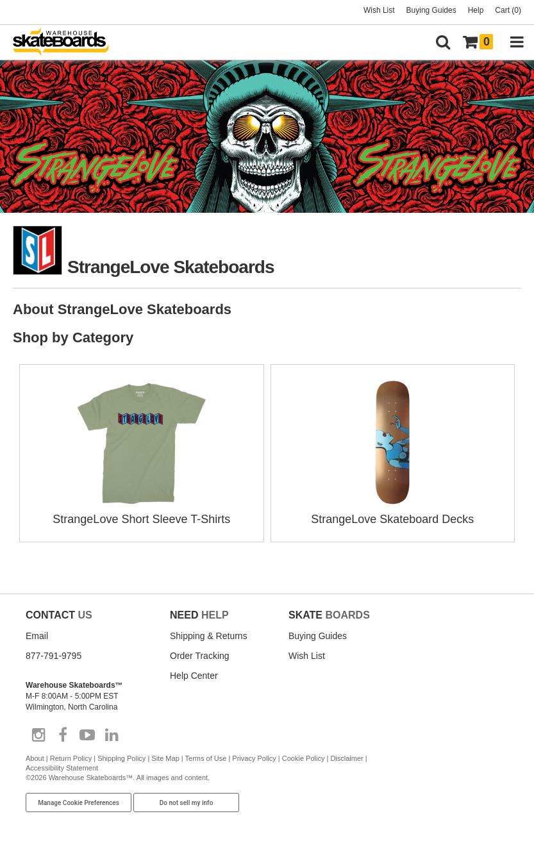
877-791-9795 (53, 656)
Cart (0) (508, 10)
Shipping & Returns (208, 636)
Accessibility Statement (62, 768)
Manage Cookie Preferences (78, 802)
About (35, 758)
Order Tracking (199, 656)
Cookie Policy (303, 758)
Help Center (194, 675)
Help (476, 10)
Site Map (165, 758)
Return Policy (71, 758)
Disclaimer (346, 758)
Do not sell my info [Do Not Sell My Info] (186, 802)
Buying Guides (431, 10)
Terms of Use (206, 758)
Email (37, 636)
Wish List (379, 10)
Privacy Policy (254, 758)
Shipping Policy (121, 758)
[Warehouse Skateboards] (67, 42)
